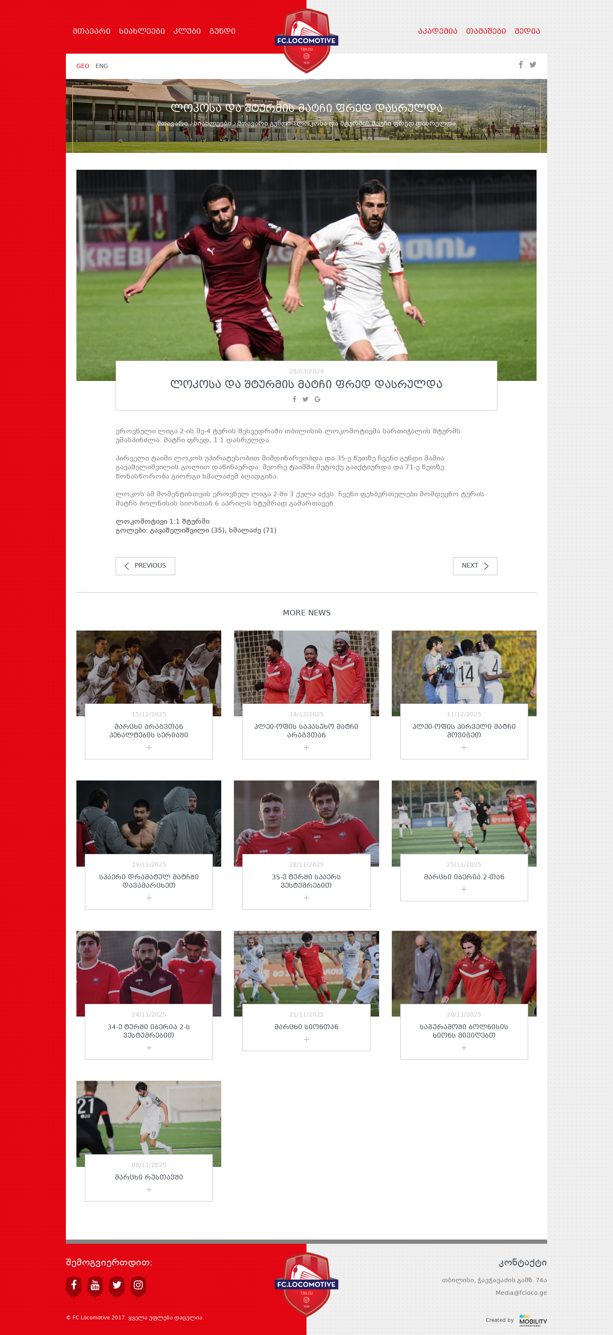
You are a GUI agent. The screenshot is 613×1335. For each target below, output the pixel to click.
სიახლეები (142, 32)
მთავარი (92, 32)
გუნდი (222, 32)
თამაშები (486, 32)
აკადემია (438, 32)
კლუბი (187, 32)
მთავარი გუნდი (264, 123)
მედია (527, 32)
